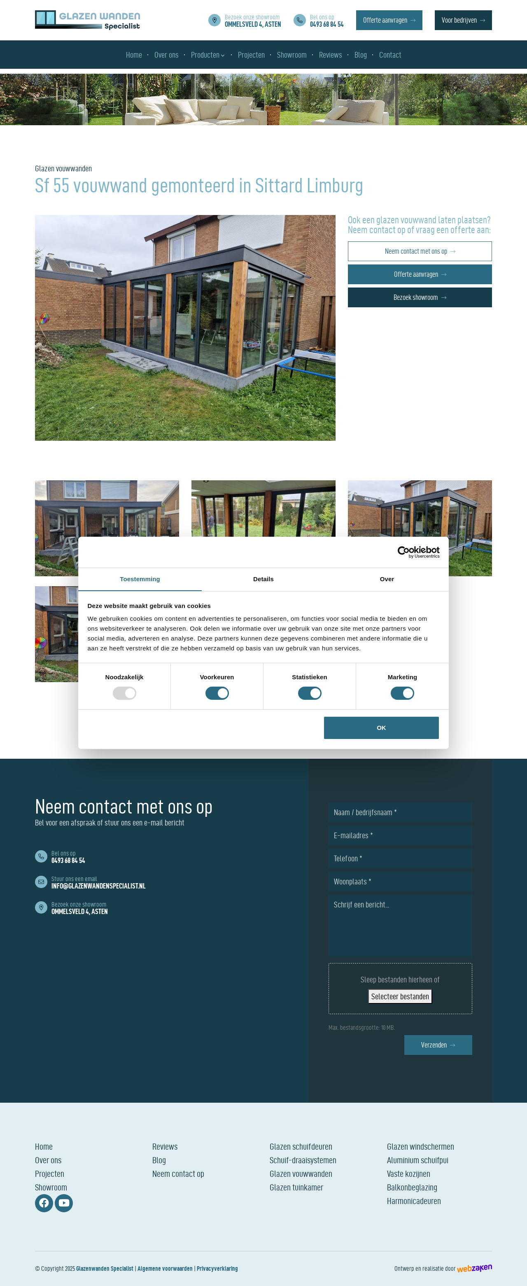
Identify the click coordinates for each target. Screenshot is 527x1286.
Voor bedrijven (459, 21)
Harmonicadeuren (414, 1201)
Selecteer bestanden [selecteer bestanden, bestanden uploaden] (400, 996)
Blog (159, 1160)
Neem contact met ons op (416, 251)
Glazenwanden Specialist (104, 1268)
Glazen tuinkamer (296, 1187)
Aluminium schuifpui (417, 1160)
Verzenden (434, 1045)
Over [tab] (387, 578)
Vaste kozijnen (408, 1173)
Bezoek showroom (416, 297)
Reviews (164, 1146)
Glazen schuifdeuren (301, 1146)
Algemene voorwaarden (165, 1268)
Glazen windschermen (420, 1146)
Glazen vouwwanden (301, 1173)
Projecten (49, 1173)
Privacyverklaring (217, 1268)
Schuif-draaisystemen (303, 1160)
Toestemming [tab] (140, 578)
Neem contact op (178, 1173)
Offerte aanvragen (385, 21)
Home (44, 1146)
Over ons (48, 1160)
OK (381, 727)
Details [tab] (263, 578)
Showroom (51, 1187)
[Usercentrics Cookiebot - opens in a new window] (404, 552)
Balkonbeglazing (412, 1187)
